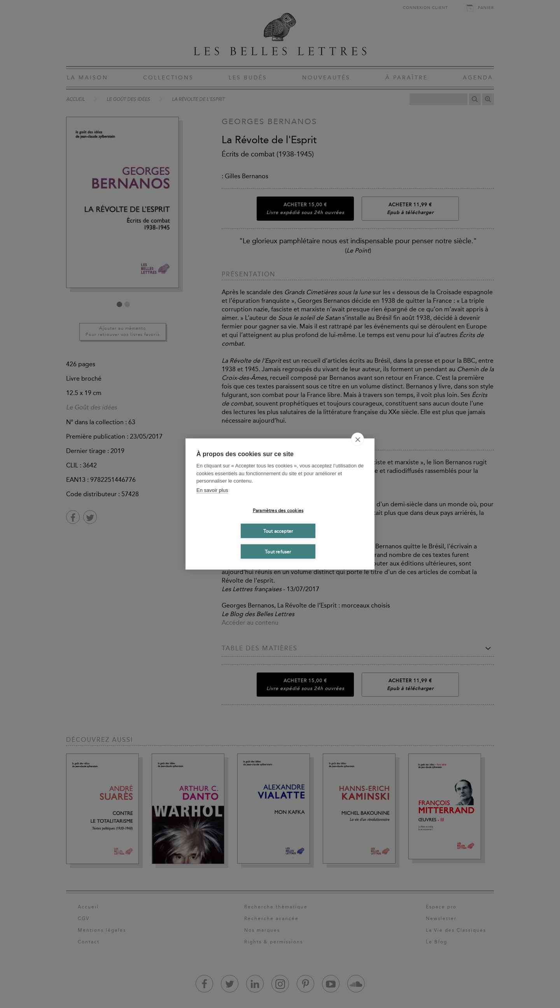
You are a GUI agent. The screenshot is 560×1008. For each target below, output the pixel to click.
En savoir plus (212, 490)
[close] (357, 439)
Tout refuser (278, 551)
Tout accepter (278, 531)
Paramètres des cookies (278, 510)
